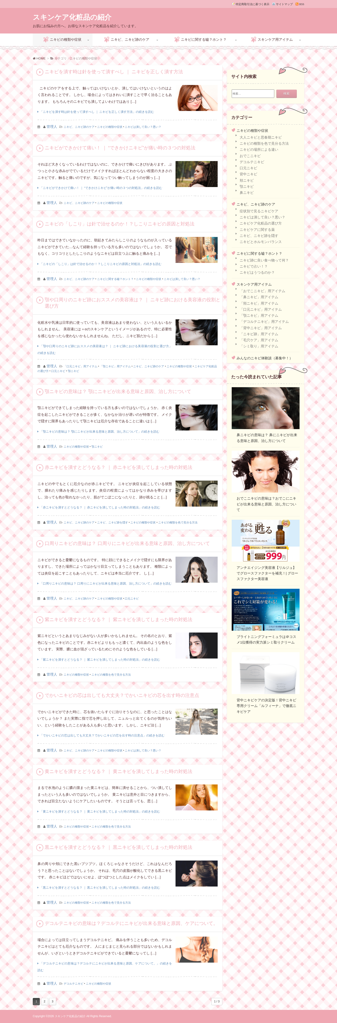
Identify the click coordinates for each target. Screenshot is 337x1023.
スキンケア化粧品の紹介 (72, 17)
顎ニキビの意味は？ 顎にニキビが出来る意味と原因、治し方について (118, 391)
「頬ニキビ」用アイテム (259, 303)
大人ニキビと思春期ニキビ (261, 137)
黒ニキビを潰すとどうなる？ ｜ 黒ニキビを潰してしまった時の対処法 (118, 847)
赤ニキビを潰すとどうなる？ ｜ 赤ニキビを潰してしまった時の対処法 (118, 467)
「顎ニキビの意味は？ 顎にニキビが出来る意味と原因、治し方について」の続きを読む (99, 431)
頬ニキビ (247, 180)
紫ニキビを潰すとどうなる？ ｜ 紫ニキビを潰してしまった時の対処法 (118, 619)
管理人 (52, 127)
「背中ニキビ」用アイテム (261, 328)
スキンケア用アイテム (275, 39)
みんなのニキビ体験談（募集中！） (265, 358)
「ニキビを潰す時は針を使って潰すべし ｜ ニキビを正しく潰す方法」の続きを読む (97, 112)
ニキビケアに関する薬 (257, 230)
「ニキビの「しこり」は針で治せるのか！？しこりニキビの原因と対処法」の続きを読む (100, 264)
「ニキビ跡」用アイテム (259, 334)
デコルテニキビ (73, 983)
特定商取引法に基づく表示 (252, 4)
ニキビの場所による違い (259, 149)
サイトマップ (284, 4)
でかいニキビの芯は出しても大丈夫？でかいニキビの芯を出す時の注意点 (122, 695)
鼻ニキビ (247, 193)
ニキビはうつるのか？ (257, 272)
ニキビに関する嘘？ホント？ (204, 39)
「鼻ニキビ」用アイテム (259, 297)
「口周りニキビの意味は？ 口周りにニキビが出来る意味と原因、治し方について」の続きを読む (106, 583)
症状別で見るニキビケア (259, 211)
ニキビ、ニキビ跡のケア (130, 39)
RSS (301, 4)
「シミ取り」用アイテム (259, 346)
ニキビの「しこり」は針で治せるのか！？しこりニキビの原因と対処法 (119, 223)
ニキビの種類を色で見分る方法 (178, 522)
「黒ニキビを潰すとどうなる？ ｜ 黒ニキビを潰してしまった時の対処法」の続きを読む (100, 887)
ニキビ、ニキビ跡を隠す (112, 522)
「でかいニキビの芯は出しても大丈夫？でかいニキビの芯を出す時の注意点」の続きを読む (102, 735)
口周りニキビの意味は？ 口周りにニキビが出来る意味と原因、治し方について (127, 543)
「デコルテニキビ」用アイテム (264, 322)
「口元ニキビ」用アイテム (80, 366)
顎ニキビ (73, 371)
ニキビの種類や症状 (65, 39)
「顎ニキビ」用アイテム (115, 366)
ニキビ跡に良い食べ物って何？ (264, 260)
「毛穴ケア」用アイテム (259, 340)
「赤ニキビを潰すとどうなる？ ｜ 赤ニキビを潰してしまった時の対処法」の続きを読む (100, 507)
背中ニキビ (248, 174)
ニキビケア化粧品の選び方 (261, 223)
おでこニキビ (250, 156)
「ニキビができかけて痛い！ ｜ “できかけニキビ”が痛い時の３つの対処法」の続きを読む (101, 188)
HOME (39, 58)
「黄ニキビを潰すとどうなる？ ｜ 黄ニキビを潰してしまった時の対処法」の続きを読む (100, 811)
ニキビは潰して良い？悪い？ (143, 127)
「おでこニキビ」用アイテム (262, 291)
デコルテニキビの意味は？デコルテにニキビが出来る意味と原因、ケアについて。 (131, 923)
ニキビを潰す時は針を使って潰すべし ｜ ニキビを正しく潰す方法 (114, 71)
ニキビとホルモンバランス (261, 242)
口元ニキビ (58, 371)
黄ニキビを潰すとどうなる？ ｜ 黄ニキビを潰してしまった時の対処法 (118, 771)
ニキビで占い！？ (254, 266)
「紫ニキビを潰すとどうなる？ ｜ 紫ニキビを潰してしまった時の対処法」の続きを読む (100, 659)
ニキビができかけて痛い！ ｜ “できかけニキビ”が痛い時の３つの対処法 (120, 147)
